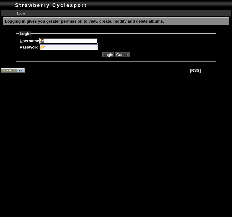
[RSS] (195, 70)
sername (29, 41)
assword (29, 47)
